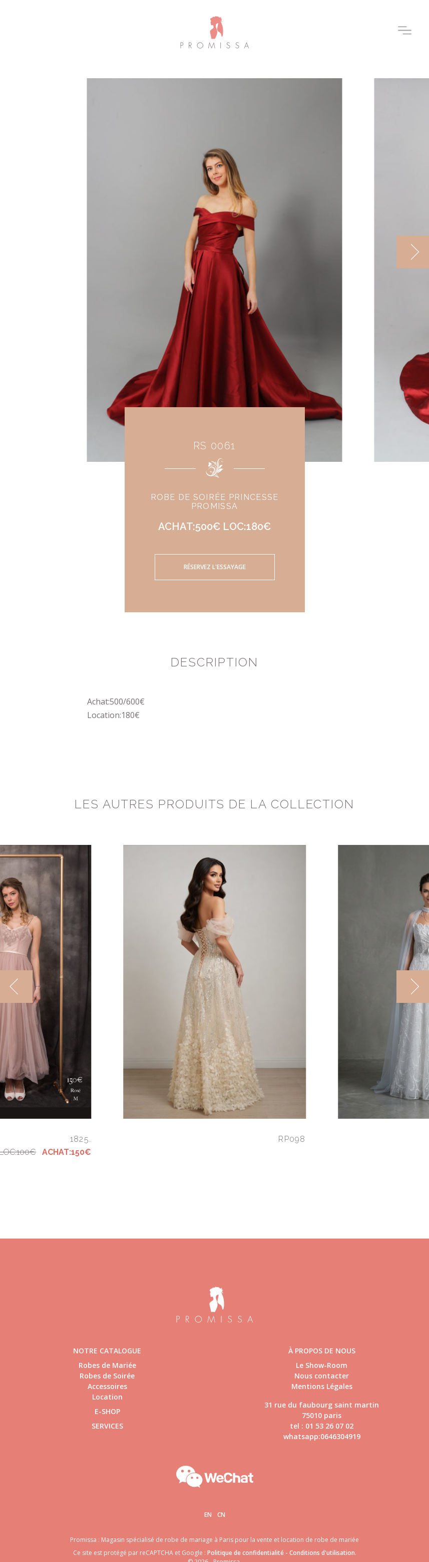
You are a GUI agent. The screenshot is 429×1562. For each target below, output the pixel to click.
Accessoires (107, 1386)
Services (107, 1426)
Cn (221, 1514)
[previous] (16, 986)
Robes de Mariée (107, 1365)
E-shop (107, 1411)
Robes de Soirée (107, 1375)
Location (107, 1397)
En (208, 1514)
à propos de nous (321, 1350)
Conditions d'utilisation (322, 1552)
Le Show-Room (321, 1365)
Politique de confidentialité (245, 1552)
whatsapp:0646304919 (321, 1436)
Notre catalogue (107, 1350)
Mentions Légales (321, 1386)
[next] (412, 252)
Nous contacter (321, 1375)
